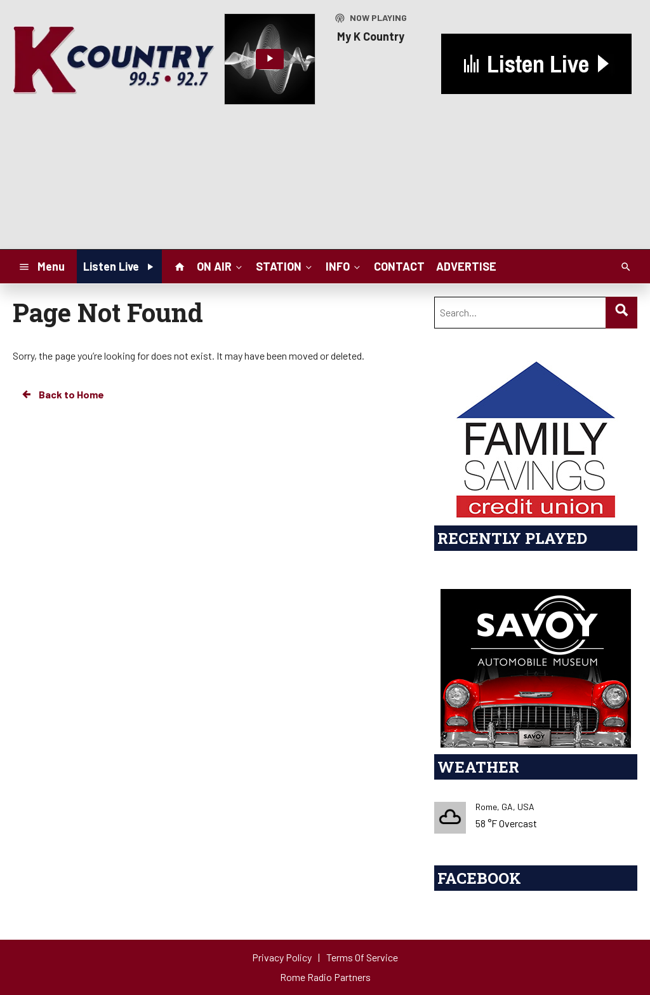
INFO (344, 265)
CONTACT (399, 266)
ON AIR (220, 265)
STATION (285, 265)
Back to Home (62, 394)
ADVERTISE (466, 266)
